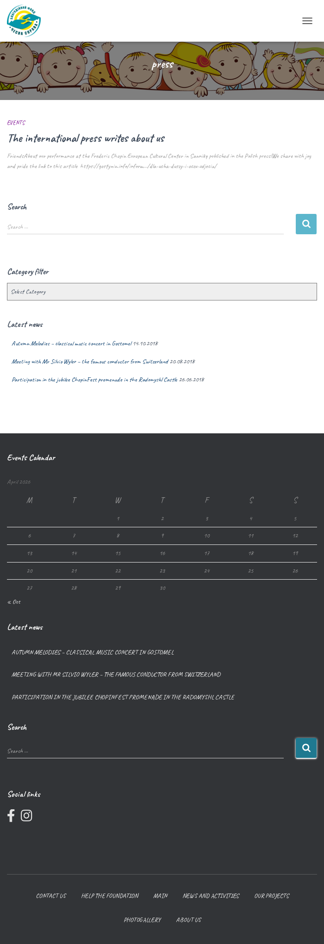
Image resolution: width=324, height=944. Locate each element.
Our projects (271, 896)
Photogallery (142, 920)
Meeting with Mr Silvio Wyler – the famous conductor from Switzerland (90, 361)
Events (16, 122)
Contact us (51, 896)
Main (160, 896)
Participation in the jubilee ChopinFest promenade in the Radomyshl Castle (94, 379)
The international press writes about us (85, 138)
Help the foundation (109, 896)
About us (188, 920)
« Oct (13, 602)
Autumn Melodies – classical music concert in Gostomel (71, 343)
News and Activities (210, 896)
